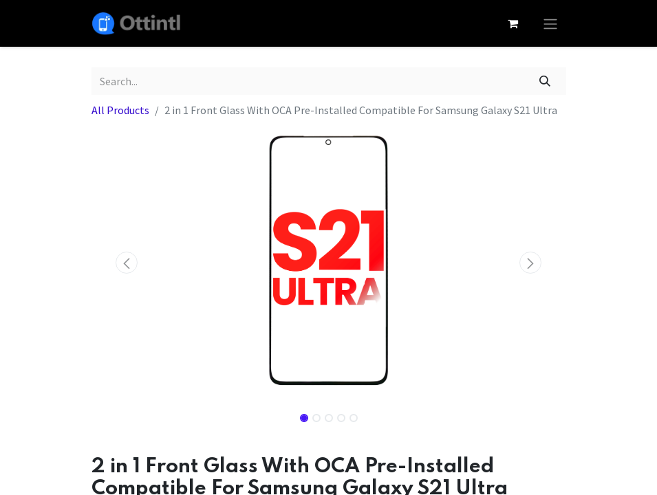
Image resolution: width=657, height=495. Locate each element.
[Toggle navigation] (550, 23)
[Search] (545, 81)
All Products (120, 110)
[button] (127, 263)
